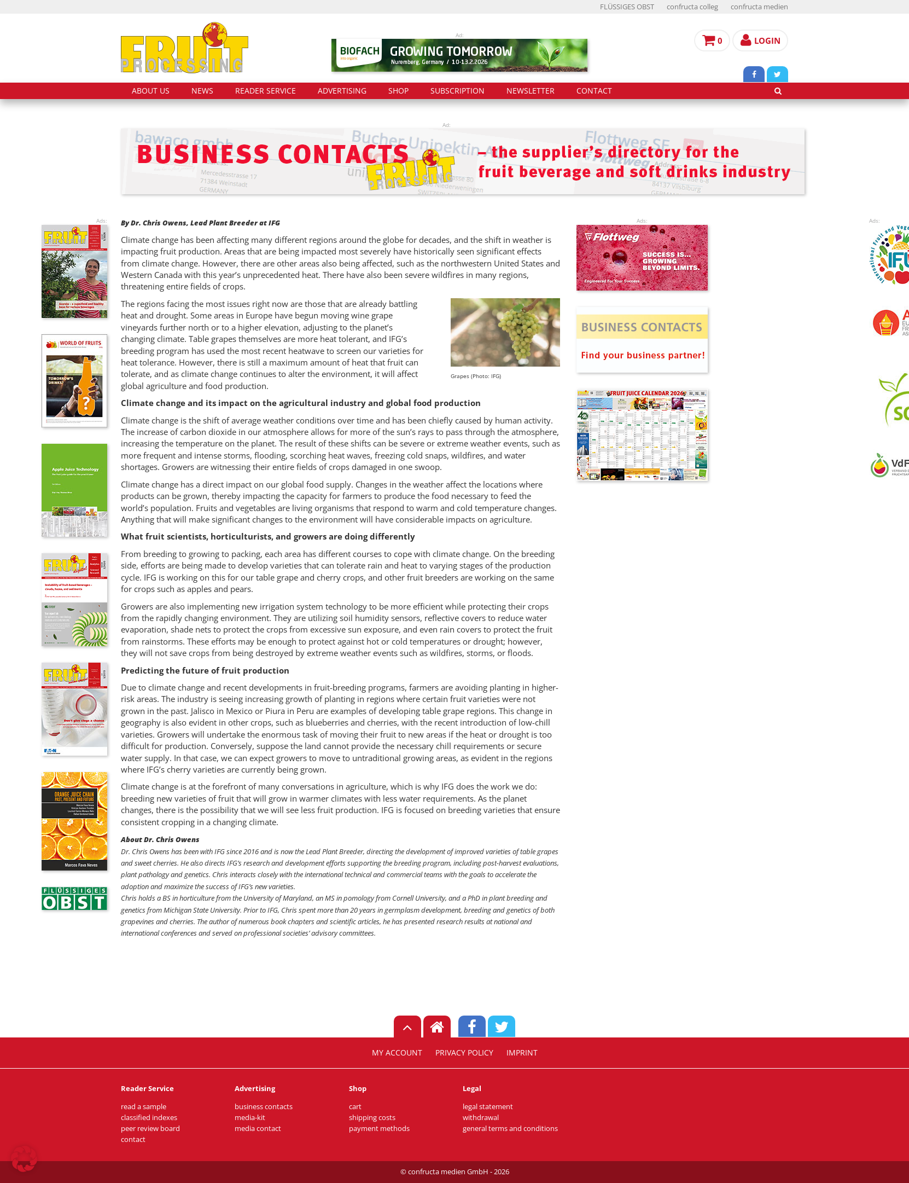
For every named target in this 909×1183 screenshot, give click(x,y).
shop (398, 91)
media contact (258, 1128)
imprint (522, 1053)
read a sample (143, 1106)
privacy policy (464, 1053)
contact (594, 91)
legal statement (488, 1106)
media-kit (250, 1117)
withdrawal (481, 1117)
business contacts (264, 1106)
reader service (265, 91)
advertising (342, 91)
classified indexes (149, 1117)
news (202, 91)
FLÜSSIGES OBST (627, 6)
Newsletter (530, 91)
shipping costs (372, 1117)
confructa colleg (692, 6)
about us (151, 91)
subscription (457, 91)
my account (397, 1053)
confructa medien (759, 6)
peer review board (150, 1128)
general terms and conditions (510, 1128)
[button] (24, 1159)
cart (355, 1106)
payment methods (379, 1128)
